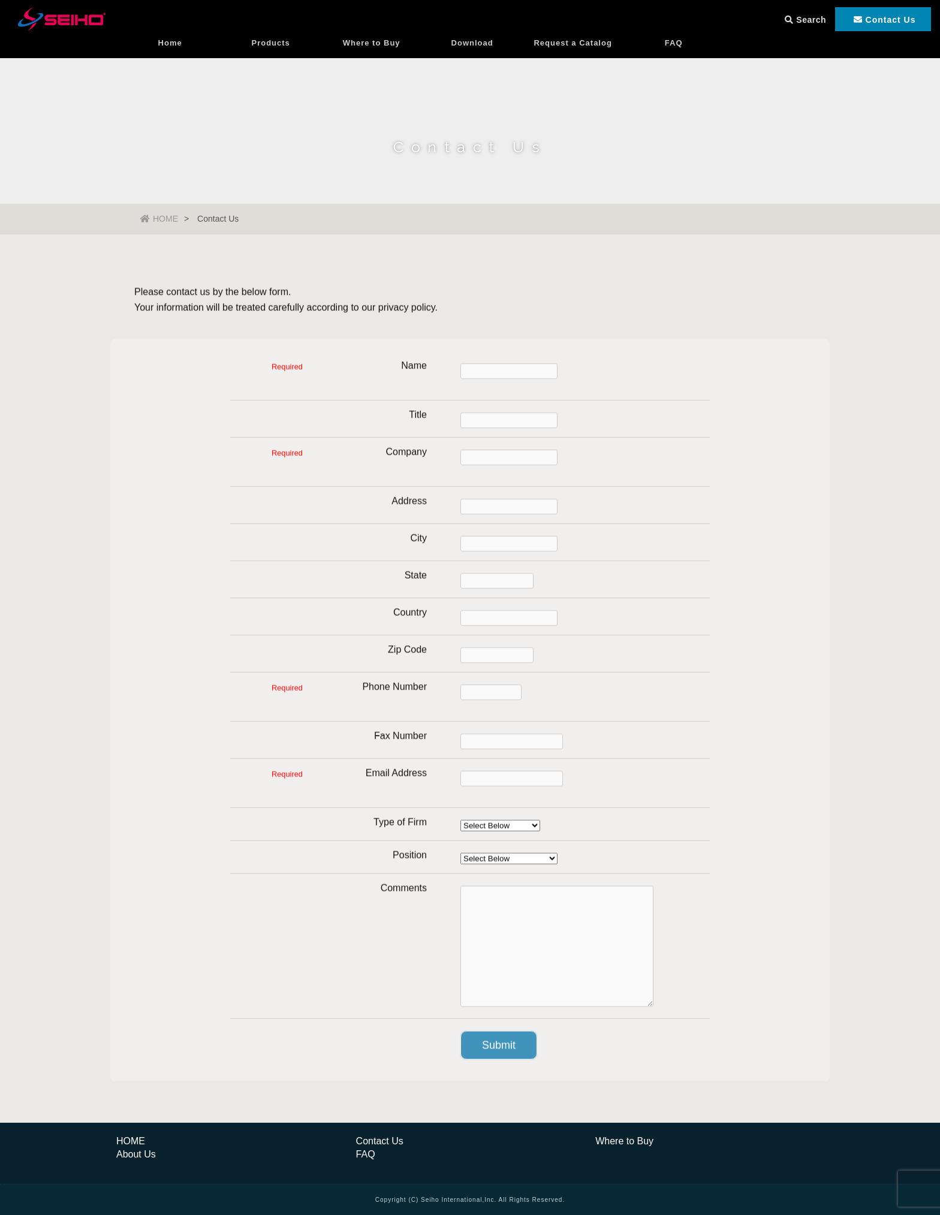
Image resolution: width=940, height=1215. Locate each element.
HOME (159, 218)
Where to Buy (371, 56)
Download (472, 56)
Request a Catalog (572, 56)
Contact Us (379, 1141)
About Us (136, 1154)
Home (170, 56)
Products (271, 56)
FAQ (674, 56)
